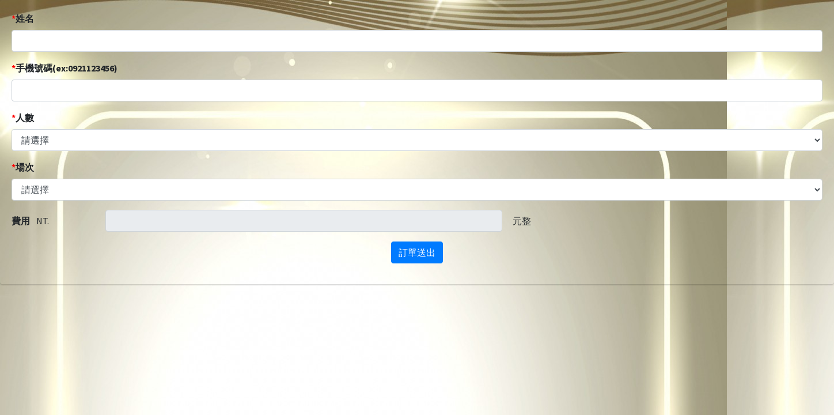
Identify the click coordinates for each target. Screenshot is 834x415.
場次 (23, 167)
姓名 (23, 18)
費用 (21, 221)
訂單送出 (417, 252)
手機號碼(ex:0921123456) (64, 68)
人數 (23, 117)
